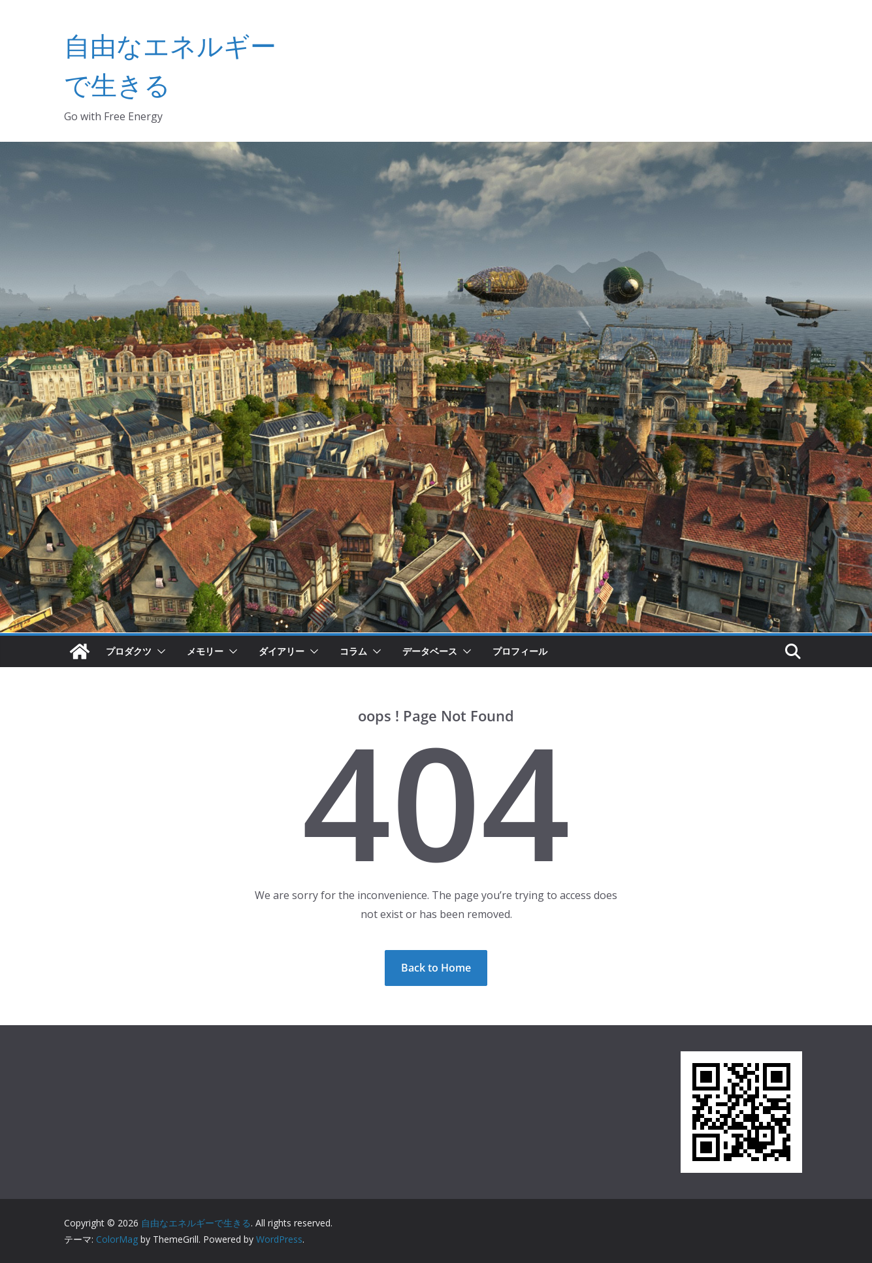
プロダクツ (129, 651)
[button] (159, 651)
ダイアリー (281, 651)
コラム (353, 651)
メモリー (205, 651)
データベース (429, 651)
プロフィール (520, 651)
